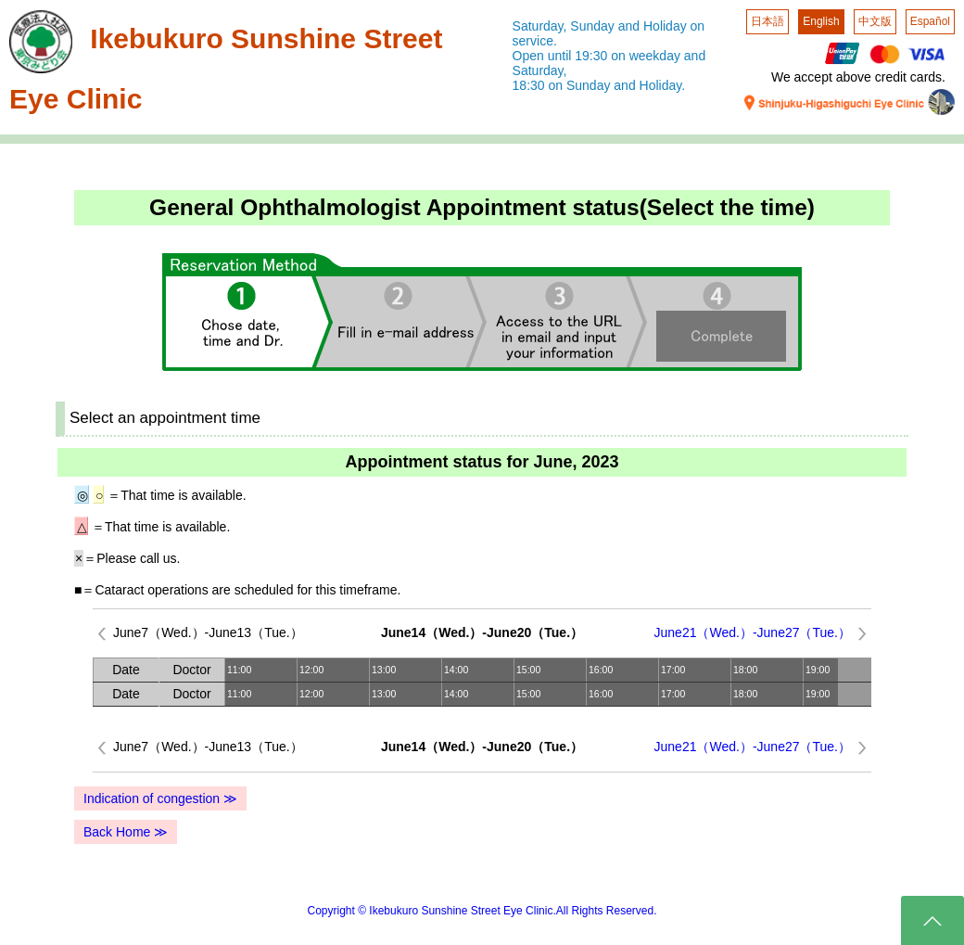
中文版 (875, 21)
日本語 (767, 21)
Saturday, (540, 26)
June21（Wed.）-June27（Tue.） (752, 632)
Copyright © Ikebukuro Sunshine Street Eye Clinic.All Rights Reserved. (481, 910)
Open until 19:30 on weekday (596, 55)
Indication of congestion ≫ (160, 798)
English (821, 21)
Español (930, 21)
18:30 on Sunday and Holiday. (599, 85)
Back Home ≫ (125, 831)
